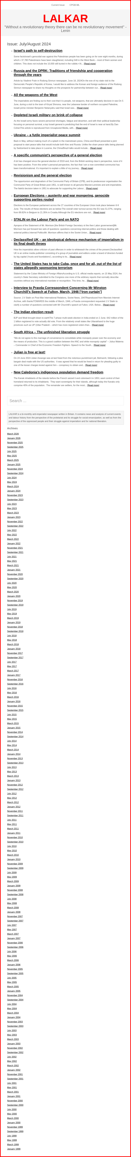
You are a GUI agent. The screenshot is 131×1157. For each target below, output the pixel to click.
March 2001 (13, 1092)
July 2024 (12, 478)
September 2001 (15, 1079)
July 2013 (12, 767)
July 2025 (12, 451)
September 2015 (15, 710)
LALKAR (65, 18)
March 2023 (13, 513)
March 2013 (13, 776)
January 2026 (13, 438)
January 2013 (13, 780)
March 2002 (13, 1065)
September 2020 (15, 578)
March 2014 (13, 750)
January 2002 (13, 1070)
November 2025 (15, 442)
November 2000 (15, 1101)
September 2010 (15, 842)
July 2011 (12, 820)
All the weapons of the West (35, 95)
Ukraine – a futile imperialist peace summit (47, 135)
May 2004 (12, 1008)
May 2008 (12, 903)
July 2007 (12, 925)
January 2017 (13, 675)
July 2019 (12, 609)
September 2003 (15, 1026)
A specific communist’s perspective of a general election (58, 155)
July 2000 (12, 1109)
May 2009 (12, 877)
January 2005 (13, 991)
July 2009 (12, 872)
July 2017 (12, 662)
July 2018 (12, 636)
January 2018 (13, 649)
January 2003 (13, 1044)
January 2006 (13, 965)
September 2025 (15, 447)
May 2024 (12, 482)
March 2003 (13, 1039)
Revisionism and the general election (43, 175)
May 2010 (12, 850)
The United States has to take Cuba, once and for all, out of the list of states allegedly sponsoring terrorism (67, 266)
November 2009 (15, 864)
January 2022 (13, 543)
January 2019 (13, 622)
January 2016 (13, 701)
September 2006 (15, 947)
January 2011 (13, 833)
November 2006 (15, 943)
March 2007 (13, 934)
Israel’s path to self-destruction (38, 50)
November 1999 (15, 1127)
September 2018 (15, 631)
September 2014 (15, 736)
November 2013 (15, 758)
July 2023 (12, 504)
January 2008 (13, 912)
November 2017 (15, 653)
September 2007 (15, 921)
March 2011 (13, 829)
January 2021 (13, 570)
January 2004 (13, 1017)
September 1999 (15, 1131)
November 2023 (15, 495)
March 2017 (13, 671)
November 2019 (15, 600)
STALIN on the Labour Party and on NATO (46, 219)
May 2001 (12, 1087)
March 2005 (13, 986)
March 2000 (13, 1118)
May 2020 (12, 587)
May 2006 (12, 956)
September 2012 (15, 789)
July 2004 (12, 1004)
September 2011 (15, 815)
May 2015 (12, 719)
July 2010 (12, 846)
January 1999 (13, 1149)
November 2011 (15, 811)
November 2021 (15, 548)
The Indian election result (33, 312)
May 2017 (12, 666)
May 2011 (12, 824)
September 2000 (15, 1105)
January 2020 (13, 596)
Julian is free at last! (29, 352)
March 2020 (13, 592)
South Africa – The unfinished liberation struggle (52, 332)
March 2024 (13, 486)
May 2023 (12, 508)
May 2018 (12, 640)
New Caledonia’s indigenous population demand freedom (58, 372)
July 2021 (12, 557)
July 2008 (12, 899)
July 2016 (12, 688)
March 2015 (13, 723)
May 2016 (12, 693)
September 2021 (15, 552)
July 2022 (12, 530)
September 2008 (15, 894)
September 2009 (15, 868)
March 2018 (13, 644)
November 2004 (15, 995)
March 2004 (13, 1013)
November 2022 (15, 521)
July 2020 (12, 583)
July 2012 (12, 793)
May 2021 (12, 561)
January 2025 (13, 464)
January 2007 (13, 938)
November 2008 (15, 890)
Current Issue (58, 5)
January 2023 (13, 517)
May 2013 (12, 772)
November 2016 (15, 679)
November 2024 (15, 469)
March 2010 (13, 855)
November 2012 (15, 785)
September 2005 (15, 973)
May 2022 (12, 535)
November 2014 (15, 732)
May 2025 (12, 456)
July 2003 (12, 1030)
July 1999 (12, 1136)
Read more (89, 64)
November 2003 (15, 1022)
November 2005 (15, 969)
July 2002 (12, 1057)
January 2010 (13, 859)
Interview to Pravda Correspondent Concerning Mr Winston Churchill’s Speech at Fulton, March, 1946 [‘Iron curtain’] (60, 290)
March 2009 (13, 881)
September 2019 (15, 605)
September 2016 (15, 684)
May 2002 (12, 1061)
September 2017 (15, 657)
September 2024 (15, 473)
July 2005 (12, 978)
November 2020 (15, 574)
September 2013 (15, 763)
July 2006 (12, 951)
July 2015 (12, 714)
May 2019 (12, 614)
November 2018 (15, 627)
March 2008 (13, 908)
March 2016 (13, 697)
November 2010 (15, 837)
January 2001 (13, 1096)
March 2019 (13, 618)
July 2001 (12, 1083)
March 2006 (13, 960)
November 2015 (15, 706)
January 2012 (13, 807)
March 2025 (13, 460)
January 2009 (13, 886)
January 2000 (13, 1122)
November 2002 (15, 1048)
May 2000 (12, 1114)
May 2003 (12, 1035)
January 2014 (13, 754)
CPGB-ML (75, 5)
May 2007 (12, 929)
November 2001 (15, 1074)
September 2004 (15, 1000)
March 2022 (13, 539)
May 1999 (12, 1140)
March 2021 (13, 565)
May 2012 (12, 798)
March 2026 (13, 434)
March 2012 (13, 802)
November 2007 (15, 916)
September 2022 (15, 526)
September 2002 (15, 1052)
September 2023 (15, 500)
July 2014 (12, 741)
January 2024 (13, 491)
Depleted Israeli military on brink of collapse (48, 115)
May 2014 (12, 745)
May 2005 (12, 982)
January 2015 (13, 728)
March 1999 (13, 1144)
